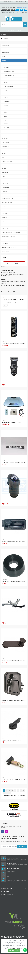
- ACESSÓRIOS (5, 67)
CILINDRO (22, 278)
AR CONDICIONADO (5, 275)
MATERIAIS (4, 191)
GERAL (3, 180)
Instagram (6, 831)
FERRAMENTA (5, 172)
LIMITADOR (10, 281)
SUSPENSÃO (5, 243)
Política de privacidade (16, 948)
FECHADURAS (4, 281)
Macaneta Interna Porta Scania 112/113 (11, 740)
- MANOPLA (5, 116)
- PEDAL (4, 131)
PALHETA (13, 285)
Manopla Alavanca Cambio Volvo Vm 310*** (12, 502)
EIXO (3, 157)
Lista (6, 297)
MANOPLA (3, 283)
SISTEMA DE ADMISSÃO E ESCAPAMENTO (11, 232)
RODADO (4, 221)
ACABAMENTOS (5, 45)
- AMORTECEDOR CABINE (8, 71)
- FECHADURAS (6, 101)
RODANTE (4, 224)
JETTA (3, 460)
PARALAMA (18, 285)
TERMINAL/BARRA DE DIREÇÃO (9, 247)
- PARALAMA (5, 127)
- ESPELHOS (5, 97)
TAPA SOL (3, 287)
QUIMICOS (4, 210)
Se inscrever (22, 846)
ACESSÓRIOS (5, 49)
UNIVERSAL (5, 579)
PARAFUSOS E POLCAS (7, 198)
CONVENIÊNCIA (5, 150)
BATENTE (3, 278)
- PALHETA (5, 123)
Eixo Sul (4, 420)
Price (4, 257)
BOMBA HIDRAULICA (11, 278)
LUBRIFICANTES (5, 187)
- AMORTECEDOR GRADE (8, 75)
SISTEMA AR (5, 228)
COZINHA (4, 153)
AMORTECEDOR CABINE (6, 274)
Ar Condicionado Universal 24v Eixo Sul (11, 422)
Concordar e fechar (14, 950)
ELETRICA (4, 165)
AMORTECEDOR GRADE (18, 274)
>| (9, 793)
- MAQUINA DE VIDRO (7, 120)
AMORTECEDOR (5, 52)
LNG (3, 500)
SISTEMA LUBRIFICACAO (7, 239)
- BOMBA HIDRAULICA (7, 86)
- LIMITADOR (5, 105)
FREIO (3, 176)
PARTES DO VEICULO (7, 202)
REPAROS (4, 217)
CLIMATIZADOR (5, 142)
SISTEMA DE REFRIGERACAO (8, 236)
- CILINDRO (5, 93)
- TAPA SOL (5, 135)
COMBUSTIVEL (5, 146)
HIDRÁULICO (5, 183)
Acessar (5, 1)
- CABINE (4, 90)
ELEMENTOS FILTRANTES (7, 161)
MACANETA (16, 281)
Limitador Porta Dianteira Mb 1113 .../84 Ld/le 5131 (14, 779)
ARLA (3, 56)
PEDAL (23, 285)
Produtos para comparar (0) (8, 292)
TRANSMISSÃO (5, 251)
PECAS (3, 206)
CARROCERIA (5, 138)
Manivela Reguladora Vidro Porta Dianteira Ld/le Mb (14, 660)
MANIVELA (22, 281)
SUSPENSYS (5, 341)
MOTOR (3, 195)
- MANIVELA (5, 112)
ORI (3, 539)
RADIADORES (5, 213)
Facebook (2, 831)
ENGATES (4, 168)
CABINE (6, 38)
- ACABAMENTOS (6, 64)
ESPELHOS (3, 279)
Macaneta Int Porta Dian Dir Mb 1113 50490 (12, 621)
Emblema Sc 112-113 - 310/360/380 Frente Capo (14, 462)
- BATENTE (5, 82)
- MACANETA (5, 108)
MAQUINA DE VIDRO (5, 285)
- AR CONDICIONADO (7, 79)
